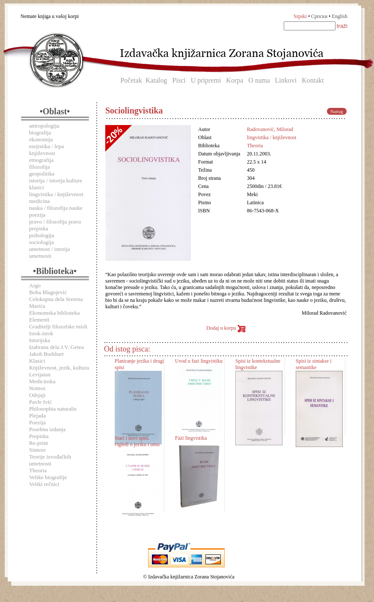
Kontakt (313, 80)
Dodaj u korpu (225, 328)
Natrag (336, 111)
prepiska (38, 228)
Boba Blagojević (48, 292)
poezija (37, 215)
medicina (39, 201)
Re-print (38, 443)
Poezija (37, 422)
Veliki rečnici (44, 484)
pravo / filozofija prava (55, 221)
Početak (131, 80)
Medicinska (42, 381)
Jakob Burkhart (46, 354)
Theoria (38, 470)
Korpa (234, 80)
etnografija (41, 160)
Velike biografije (48, 477)
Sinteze (37, 450)
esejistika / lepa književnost (46, 149)
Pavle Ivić (40, 402)
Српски (319, 16)
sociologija (41, 242)
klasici (36, 187)
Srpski (300, 16)
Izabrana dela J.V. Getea (56, 347)
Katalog (156, 80)
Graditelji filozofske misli (58, 326)
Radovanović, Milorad (270, 129)
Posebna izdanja (47, 429)
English (339, 16)
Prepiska (38, 436)
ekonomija (41, 139)
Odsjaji (37, 395)
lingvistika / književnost (56, 194)
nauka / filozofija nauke (56, 208)
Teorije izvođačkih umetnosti (50, 460)
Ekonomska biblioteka (54, 313)
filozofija (39, 167)
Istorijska (39, 340)
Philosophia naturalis (53, 408)
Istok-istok (41, 333)
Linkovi (286, 80)
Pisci (179, 80)
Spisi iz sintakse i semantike (314, 364)
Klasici (37, 361)
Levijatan (39, 374)
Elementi (39, 319)
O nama (259, 80)
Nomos (37, 388)
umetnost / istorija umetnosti (49, 252)
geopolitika (41, 173)
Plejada (37, 415)
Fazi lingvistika (191, 438)
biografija (40, 132)
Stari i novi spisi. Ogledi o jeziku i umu (137, 441)
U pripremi (206, 80)
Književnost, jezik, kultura (59, 367)
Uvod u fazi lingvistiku (199, 361)
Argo (35, 285)
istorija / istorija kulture (55, 180)
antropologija (44, 125)
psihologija (41, 235)
